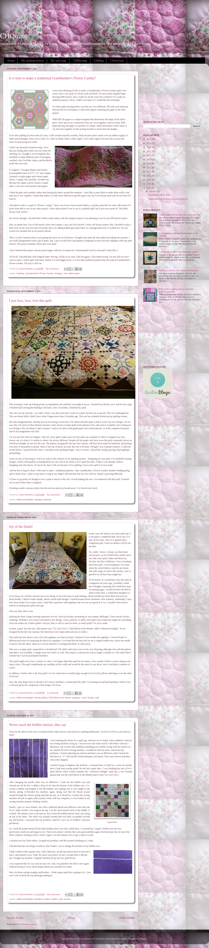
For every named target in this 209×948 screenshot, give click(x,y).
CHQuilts (13, 36)
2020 (149, 163)
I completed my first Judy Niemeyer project (178, 252)
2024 (149, 180)
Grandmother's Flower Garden (39, 273)
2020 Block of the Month (60, 697)
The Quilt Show (60, 628)
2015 (149, 143)
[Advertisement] (70, 8)
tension (67, 899)
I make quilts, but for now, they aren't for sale (179, 215)
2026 (149, 188)
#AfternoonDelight (24, 499)
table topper (74, 273)
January (153, 191)
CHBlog (99, 60)
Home (11, 60)
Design (90, 697)
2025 (149, 184)
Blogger (143, 939)
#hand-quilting (40, 697)
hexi (66, 273)
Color (83, 697)
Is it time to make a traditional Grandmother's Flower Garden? (52, 78)
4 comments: (53, 693)
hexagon (59, 273)
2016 (149, 147)
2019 (149, 159)
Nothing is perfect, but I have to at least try (178, 270)
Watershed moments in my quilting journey (168, 199)
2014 (149, 139)
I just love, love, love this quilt (30, 301)
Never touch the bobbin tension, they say (37, 725)
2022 (149, 171)
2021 (149, 167)
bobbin (54, 899)
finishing (47, 499)
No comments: (53, 269)
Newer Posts (15, 917)
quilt (97, 697)
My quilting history (32, 60)
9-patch (46, 899)
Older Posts (126, 917)
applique (76, 697)
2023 (149, 176)
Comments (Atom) (28, 924)
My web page (59, 60)
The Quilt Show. (111, 774)
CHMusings (80, 60)
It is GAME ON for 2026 (159, 195)
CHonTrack (117, 60)
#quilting (20, 273)
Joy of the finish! (21, 527)
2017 (149, 151)
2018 (149, 155)
